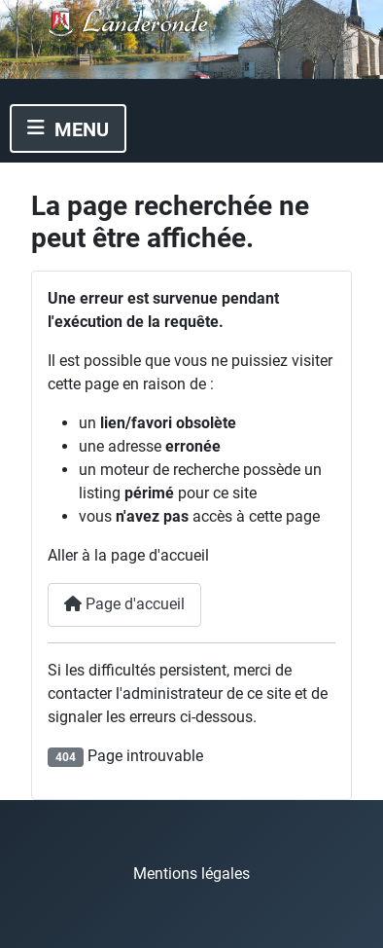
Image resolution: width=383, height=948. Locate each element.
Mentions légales (191, 873)
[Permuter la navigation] (68, 128)
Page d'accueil (124, 604)
